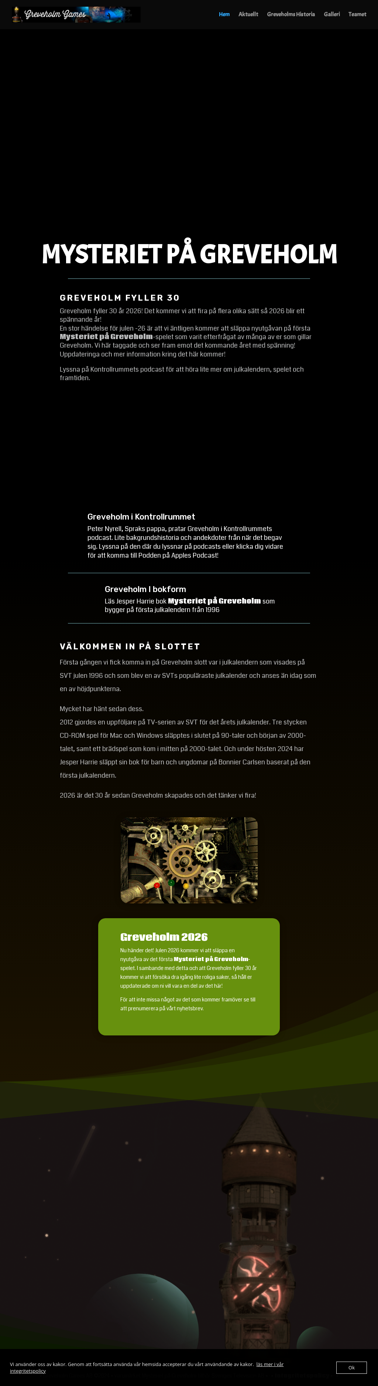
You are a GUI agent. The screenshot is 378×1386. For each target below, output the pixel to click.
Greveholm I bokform (145, 589)
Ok (351, 1367)
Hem (224, 15)
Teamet (357, 15)
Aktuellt (248, 15)
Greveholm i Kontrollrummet (141, 517)
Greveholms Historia (291, 15)
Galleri (332, 15)
